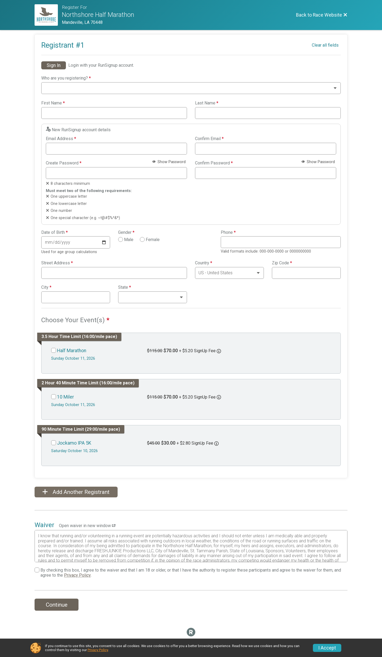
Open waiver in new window (87, 525)
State (124, 287)
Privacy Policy (77, 575)
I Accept (327, 648)
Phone (228, 232)
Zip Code (282, 263)
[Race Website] (48, 15)
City (46, 287)
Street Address (57, 263)
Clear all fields (325, 45)
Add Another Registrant (76, 492)
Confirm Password (214, 163)
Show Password (169, 162)
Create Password (63, 163)
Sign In (54, 65)
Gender (126, 232)
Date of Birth (54, 232)
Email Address (61, 138)
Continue (57, 605)
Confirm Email (209, 138)
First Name (53, 103)
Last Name (206, 103)
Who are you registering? (66, 78)
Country (203, 263)
